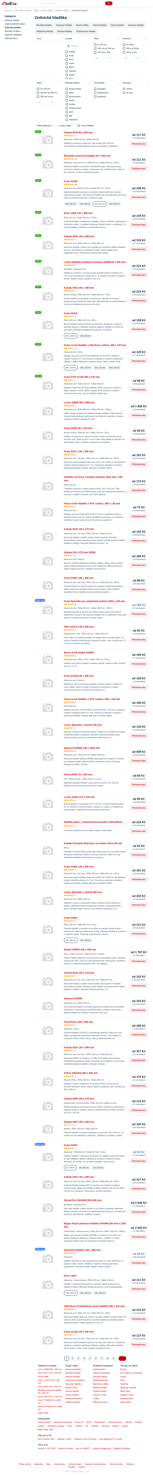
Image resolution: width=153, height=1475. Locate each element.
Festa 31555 (43, 1413)
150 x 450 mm (85, 204)
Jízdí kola (105, 1426)
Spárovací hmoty (100, 1402)
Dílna (36, 10)
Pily (86, 1426)
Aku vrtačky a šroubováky (131, 1373)
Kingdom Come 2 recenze (85, 1439)
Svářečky (124, 1384)
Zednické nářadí (62, 10)
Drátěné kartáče (100, 1391)
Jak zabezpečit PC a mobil (110, 1439)
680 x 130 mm (114, 368)
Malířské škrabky (100, 1388)
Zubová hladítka (72, 1391)
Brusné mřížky (71, 1388)
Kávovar (138, 1422)
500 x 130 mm (100, 368)
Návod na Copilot (65, 1448)
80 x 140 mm (70, 1168)
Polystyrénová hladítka (75, 1380)
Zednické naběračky (101, 1373)
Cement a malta (99, 1395)
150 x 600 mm (70, 204)
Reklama (130, 1464)
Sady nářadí (125, 1402)
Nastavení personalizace (95, 1464)
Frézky (123, 1377)
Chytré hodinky (44, 1422)
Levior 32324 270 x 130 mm (50, 1397)
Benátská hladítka (73, 1373)
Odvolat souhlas (116, 1464)
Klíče (122, 1380)
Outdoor (115, 1426)
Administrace (59, 1464)
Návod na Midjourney (102, 1448)
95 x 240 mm (84, 1168)
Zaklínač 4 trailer (64, 1439)
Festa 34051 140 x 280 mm (49, 1387)
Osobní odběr (65, 126)
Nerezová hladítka (73, 1369)
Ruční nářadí (46, 10)
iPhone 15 (79, 1422)
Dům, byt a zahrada (23, 10)
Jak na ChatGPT (83, 1448)
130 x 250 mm (71, 940)
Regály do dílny (127, 1395)
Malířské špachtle (100, 1380)
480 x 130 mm (85, 368)
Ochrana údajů (75, 1464)
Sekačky (94, 1426)
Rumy (69, 1426)
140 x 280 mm (85, 940)
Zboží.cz (8, 10)
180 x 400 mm (71, 336)
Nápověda (38, 1464)
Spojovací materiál (128, 1388)
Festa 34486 (43, 1377)
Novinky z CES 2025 (46, 1448)
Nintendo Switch (115, 1422)
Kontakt (71, 1467)
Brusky (123, 1369)
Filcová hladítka (72, 1395)
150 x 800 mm (114, 204)
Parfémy (78, 1426)
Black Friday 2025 (45, 1430)
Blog (48, 1464)
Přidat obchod (25, 1464)
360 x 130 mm (71, 368)
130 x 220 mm (85, 1293)
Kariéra (81, 1467)
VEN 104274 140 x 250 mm (49, 1373)
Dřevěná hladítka (72, 1377)
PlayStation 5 (100, 1422)
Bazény (125, 1426)
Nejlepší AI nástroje (122, 1448)
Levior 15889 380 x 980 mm (50, 1369)
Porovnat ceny (138, 144)
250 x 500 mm (85, 336)
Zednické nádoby (100, 1377)
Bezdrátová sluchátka (63, 1422)
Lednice (41, 1426)
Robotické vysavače (55, 1426)
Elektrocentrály (126, 1398)
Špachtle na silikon (101, 1384)
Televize (128, 1422)
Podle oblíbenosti (44, 126)
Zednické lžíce (99, 1369)
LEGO (88, 1422)
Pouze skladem (87, 126)
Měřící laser (125, 1391)
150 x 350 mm (99, 204)
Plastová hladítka (72, 1402)
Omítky (96, 1398)
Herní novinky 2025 (46, 1439)
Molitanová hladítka (73, 1398)
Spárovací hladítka (73, 1384)
